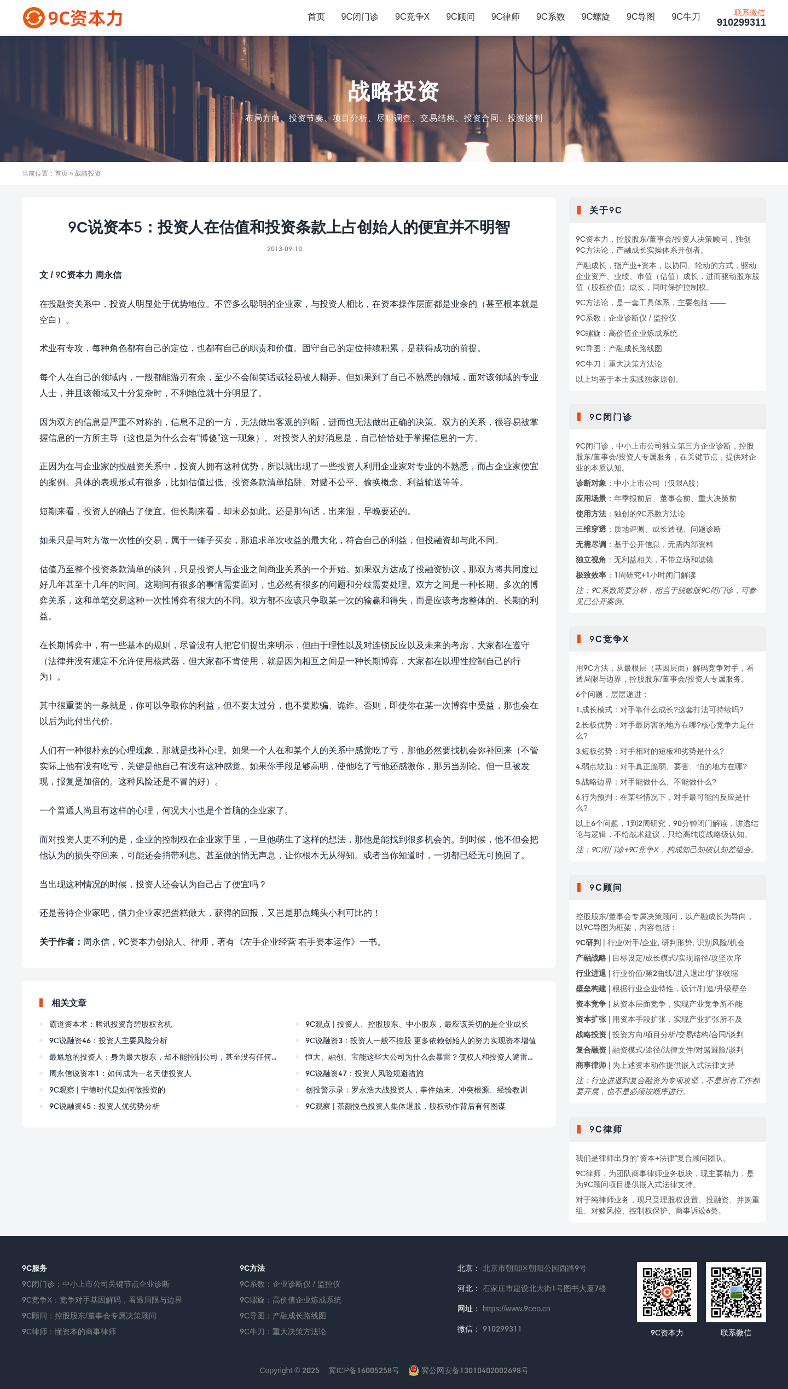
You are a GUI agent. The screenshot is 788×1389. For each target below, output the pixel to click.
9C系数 (550, 16)
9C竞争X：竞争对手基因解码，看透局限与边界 (102, 1299)
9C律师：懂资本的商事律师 (69, 1331)
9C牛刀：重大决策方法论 (283, 1331)
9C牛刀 (685, 16)
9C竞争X (412, 16)
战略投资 (394, 91)
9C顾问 (460, 16)
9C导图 (641, 16)
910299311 (741, 18)
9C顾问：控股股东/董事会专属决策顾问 (89, 1315)
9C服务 (34, 1267)
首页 (316, 16)
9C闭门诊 (360, 16)
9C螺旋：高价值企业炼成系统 (290, 1299)
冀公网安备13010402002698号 (468, 1370)
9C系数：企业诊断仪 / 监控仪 (290, 1283)
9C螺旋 (596, 16)
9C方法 (252, 1267)
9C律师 (505, 16)
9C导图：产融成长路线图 (283, 1315)
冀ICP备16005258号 (363, 1370)
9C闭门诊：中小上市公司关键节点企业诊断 (96, 1283)
